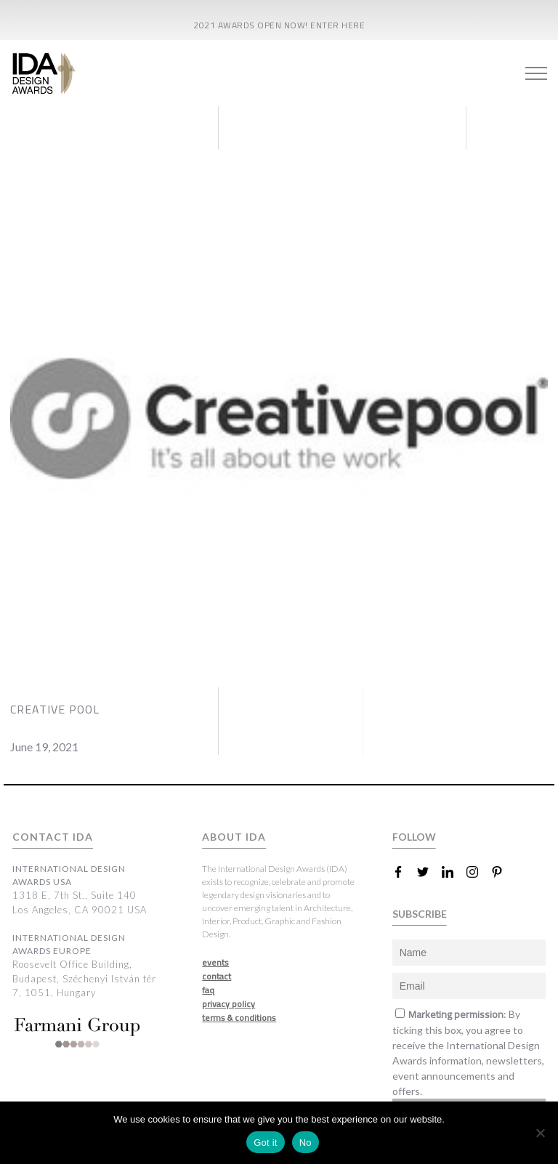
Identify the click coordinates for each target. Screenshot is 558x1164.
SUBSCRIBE (419, 914)
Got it (266, 1142)
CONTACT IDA (52, 836)
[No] (540, 1132)
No (305, 1142)
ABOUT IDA (234, 836)
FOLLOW (414, 836)
